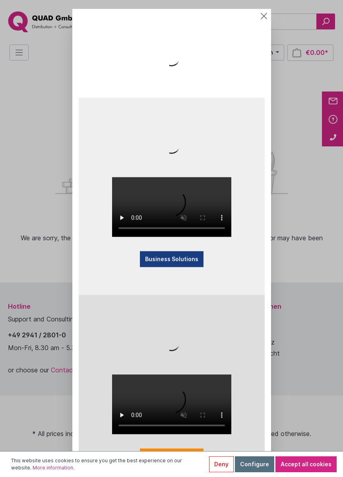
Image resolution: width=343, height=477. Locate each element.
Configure (254, 464)
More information (53, 468)
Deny (221, 464)
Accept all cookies (306, 464)
